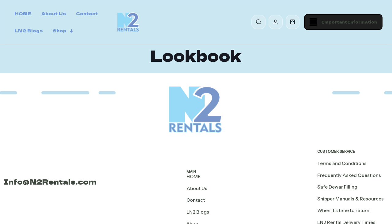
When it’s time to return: (344, 210)
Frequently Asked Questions (349, 175)
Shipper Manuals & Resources (350, 199)
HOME (194, 176)
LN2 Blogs (198, 212)
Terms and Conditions (342, 163)
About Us (197, 188)
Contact (196, 200)
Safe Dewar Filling (337, 187)
